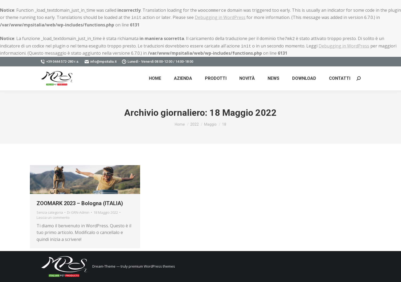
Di (78, 212)
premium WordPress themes (152, 266)
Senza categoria (50, 212)
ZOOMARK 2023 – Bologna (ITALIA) (80, 203)
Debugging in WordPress (220, 17)
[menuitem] (155, 78)
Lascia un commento (53, 217)
